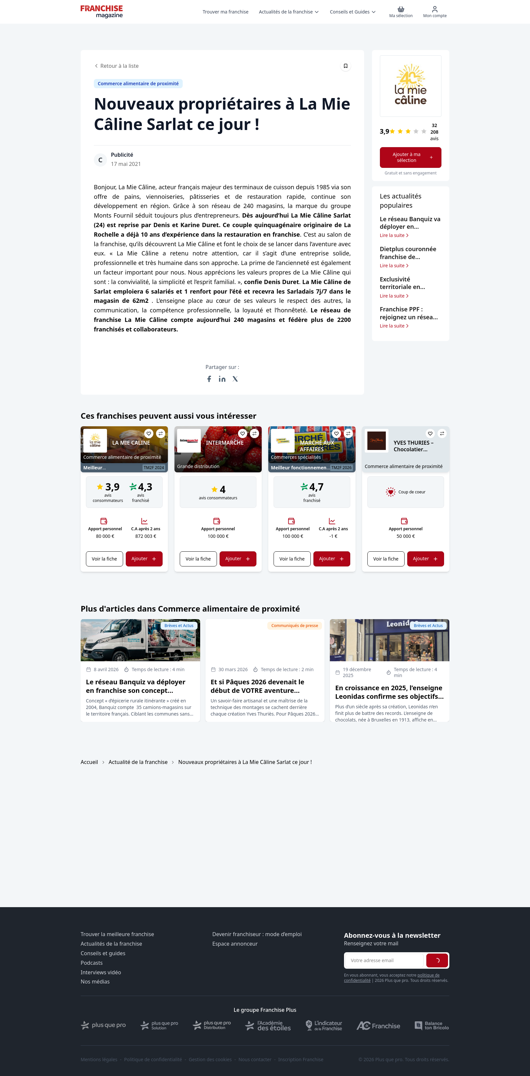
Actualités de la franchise (111, 943)
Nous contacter (254, 1060)
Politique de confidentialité (153, 1060)
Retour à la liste (116, 65)
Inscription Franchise (300, 1060)
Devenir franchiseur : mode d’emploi (257, 934)
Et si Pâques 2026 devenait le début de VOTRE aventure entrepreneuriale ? (258, 690)
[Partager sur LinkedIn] (222, 379)
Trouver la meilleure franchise (117, 934)
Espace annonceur (235, 943)
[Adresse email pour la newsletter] (384, 960)
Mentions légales (99, 1060)
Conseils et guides (103, 953)
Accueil (89, 762)
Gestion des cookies (210, 1060)
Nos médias (95, 981)
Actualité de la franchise (138, 762)
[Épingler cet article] (345, 66)
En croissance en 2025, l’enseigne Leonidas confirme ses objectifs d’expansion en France (388, 696)
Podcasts (92, 962)
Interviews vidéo (101, 972)
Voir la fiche (104, 559)
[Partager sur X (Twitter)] (235, 379)
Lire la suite (395, 235)
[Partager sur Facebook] (209, 379)
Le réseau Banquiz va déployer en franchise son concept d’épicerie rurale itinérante (135, 690)
